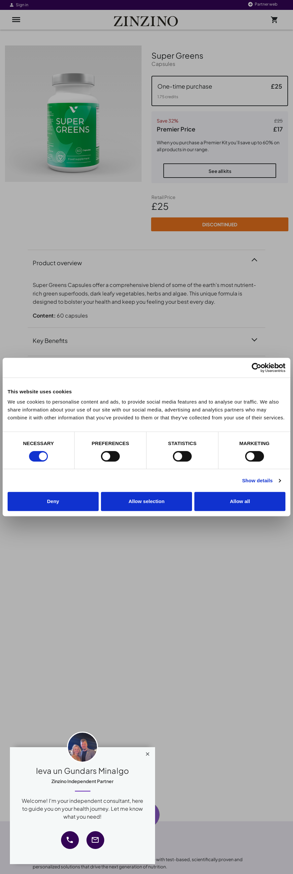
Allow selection (146, 501)
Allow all (240, 501)
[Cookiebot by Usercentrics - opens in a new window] (256, 368)
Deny (53, 501)
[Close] (147, 752)
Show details (257, 480)
